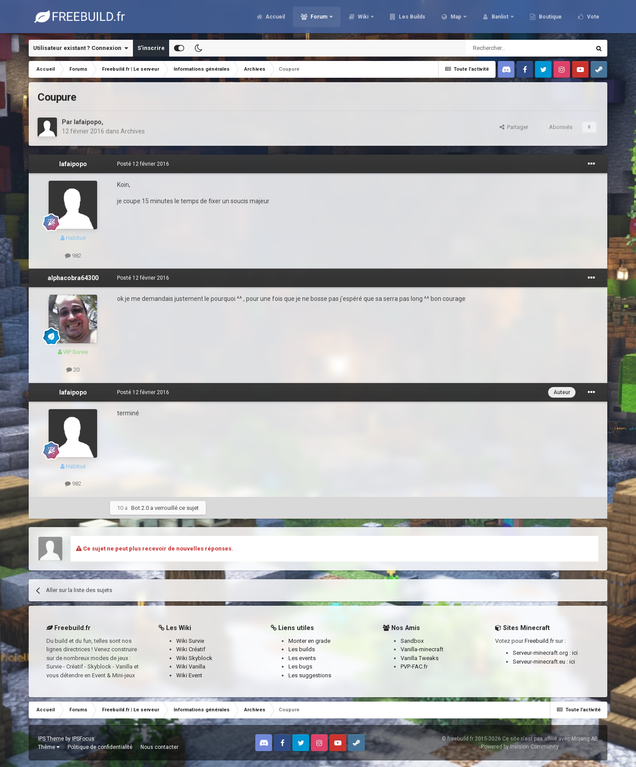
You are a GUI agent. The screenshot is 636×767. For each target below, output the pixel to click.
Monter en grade (309, 641)
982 (73, 255)
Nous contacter (159, 747)
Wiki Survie (190, 641)
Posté (143, 164)
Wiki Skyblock (194, 658)
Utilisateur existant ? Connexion (80, 48)
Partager (514, 127)
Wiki (363, 18)
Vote (592, 18)
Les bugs (300, 666)
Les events (302, 658)
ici (575, 652)
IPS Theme (51, 739)
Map (455, 18)
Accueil (274, 18)
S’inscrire (151, 48)
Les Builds (411, 18)
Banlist (500, 18)
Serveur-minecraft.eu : (541, 661)
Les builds (301, 649)
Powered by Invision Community (520, 747)
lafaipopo (88, 121)
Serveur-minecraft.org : (542, 652)
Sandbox (412, 641)
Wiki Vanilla (190, 666)
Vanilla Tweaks (420, 658)
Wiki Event (189, 675)
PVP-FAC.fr (414, 666)
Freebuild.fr (539, 641)
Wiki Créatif (190, 649)
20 (73, 369)
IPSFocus (83, 739)
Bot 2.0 (140, 508)
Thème (49, 747)
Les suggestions (309, 675)
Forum (319, 18)
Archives (133, 131)
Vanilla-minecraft (422, 649)
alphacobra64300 (73, 277)
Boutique (550, 18)
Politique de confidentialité (100, 747)
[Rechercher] (509, 48)
